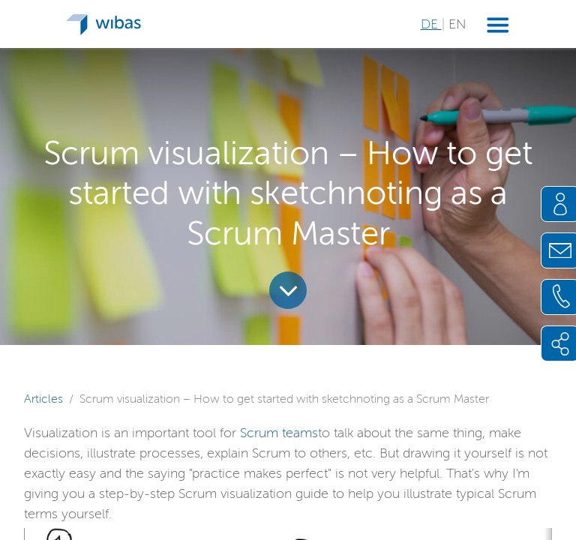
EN (457, 24)
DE (431, 24)
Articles (43, 399)
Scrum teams (279, 432)
